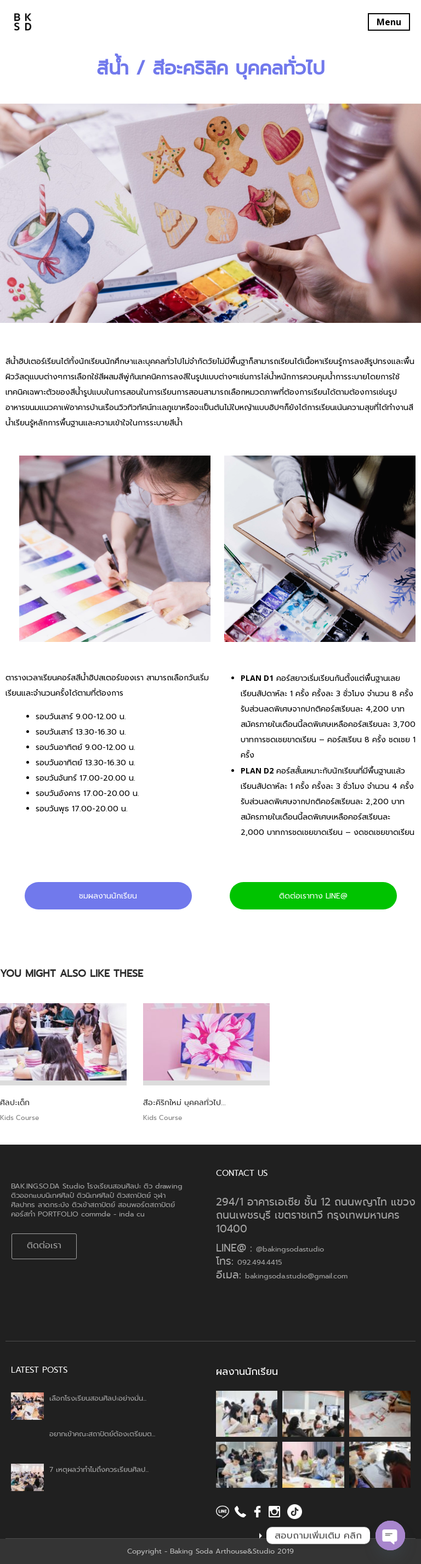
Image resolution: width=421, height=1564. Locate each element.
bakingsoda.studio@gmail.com (296, 1276)
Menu (389, 22)
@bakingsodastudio (290, 1249)
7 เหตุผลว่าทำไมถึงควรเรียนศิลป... (99, 1469)
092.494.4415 (259, 1262)
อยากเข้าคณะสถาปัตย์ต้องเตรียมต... (102, 1434)
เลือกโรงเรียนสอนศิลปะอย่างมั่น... (97, 1398)
